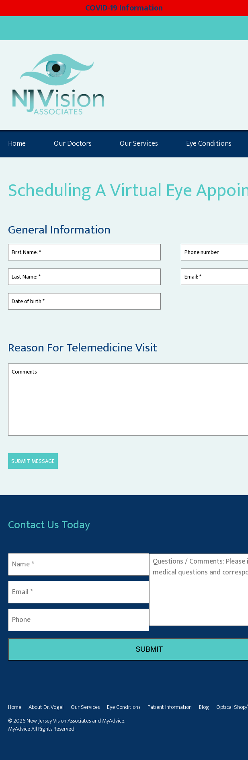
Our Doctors (73, 144)
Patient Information (170, 707)
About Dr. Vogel (46, 707)
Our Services (139, 144)
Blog (204, 707)
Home (17, 144)
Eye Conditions (123, 707)
